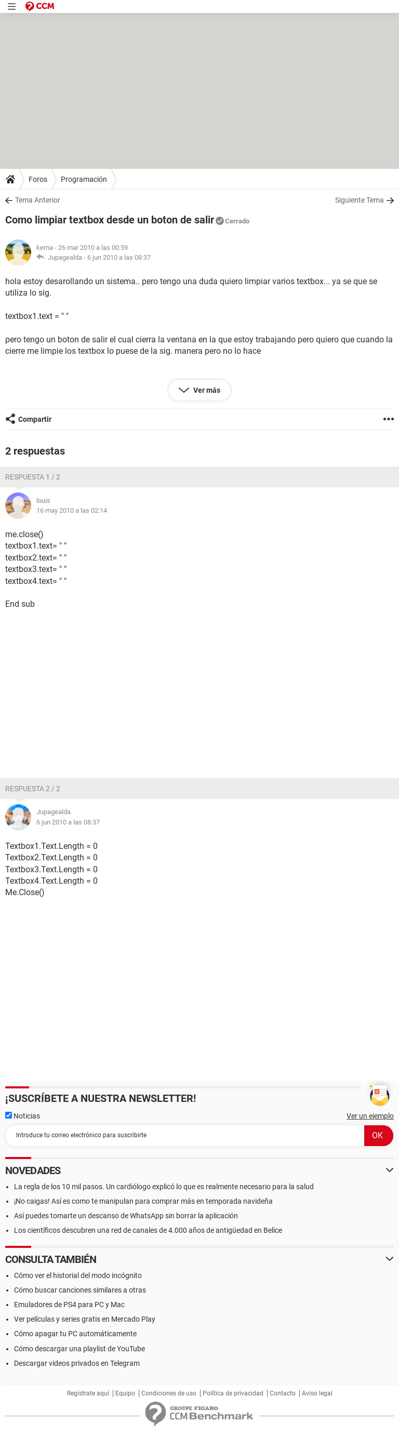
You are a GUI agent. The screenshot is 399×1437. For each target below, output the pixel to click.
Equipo (125, 1393)
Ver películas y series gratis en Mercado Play (84, 1319)
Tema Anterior (37, 200)
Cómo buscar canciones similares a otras (80, 1290)
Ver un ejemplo (370, 1116)
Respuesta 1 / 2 (32, 477)
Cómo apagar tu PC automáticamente (75, 1333)
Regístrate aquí (88, 1393)
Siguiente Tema (359, 200)
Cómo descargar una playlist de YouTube (79, 1349)
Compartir (34, 419)
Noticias (22, 1116)
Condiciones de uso (168, 1393)
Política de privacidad (233, 1393)
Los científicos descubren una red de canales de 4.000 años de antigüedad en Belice (148, 1230)
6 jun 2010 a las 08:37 (119, 257)
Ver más (206, 390)
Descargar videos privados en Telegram (77, 1363)
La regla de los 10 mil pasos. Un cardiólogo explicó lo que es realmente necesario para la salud (164, 1186)
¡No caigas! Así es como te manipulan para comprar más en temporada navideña (143, 1201)
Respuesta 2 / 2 (32, 788)
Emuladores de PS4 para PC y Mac (69, 1304)
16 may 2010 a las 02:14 (71, 510)
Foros (38, 179)
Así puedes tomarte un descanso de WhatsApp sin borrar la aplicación (126, 1216)
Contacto (283, 1393)
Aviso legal (317, 1393)
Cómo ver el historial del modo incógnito (78, 1275)
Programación (84, 179)
